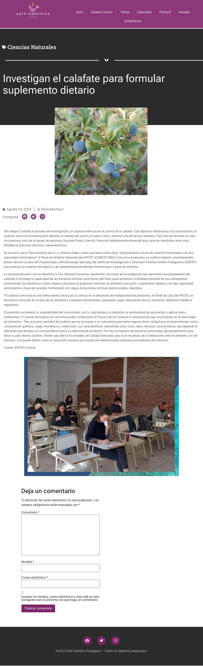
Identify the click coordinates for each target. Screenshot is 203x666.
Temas (125, 12)
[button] (24, 216)
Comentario (30, 512)
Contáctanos (133, 21)
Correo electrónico (34, 577)
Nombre (27, 561)
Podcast (165, 12)
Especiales (144, 12)
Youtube (184, 12)
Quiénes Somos (102, 12)
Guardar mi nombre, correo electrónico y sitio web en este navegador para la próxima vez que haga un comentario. (60, 598)
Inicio (80, 12)
